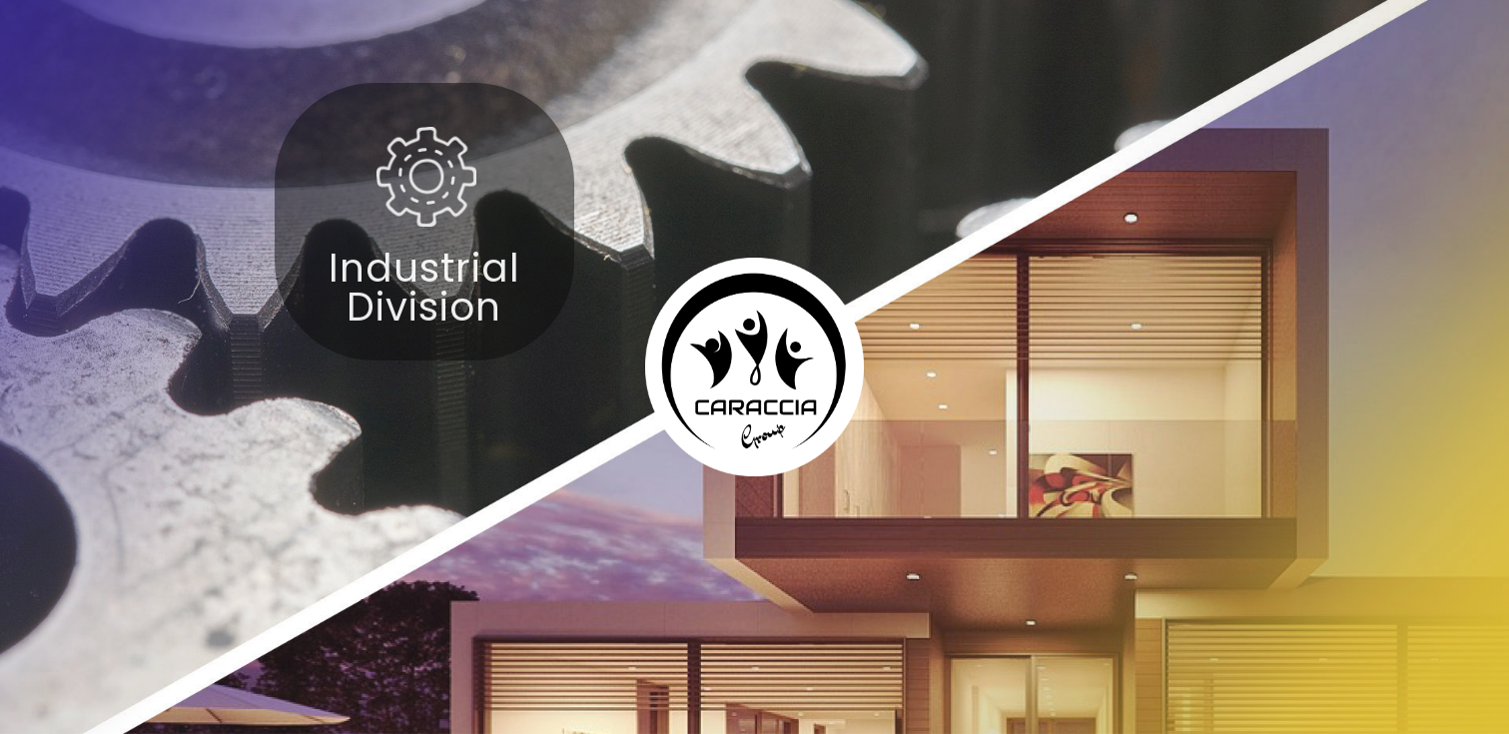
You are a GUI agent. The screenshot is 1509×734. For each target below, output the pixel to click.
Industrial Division (424, 298)
